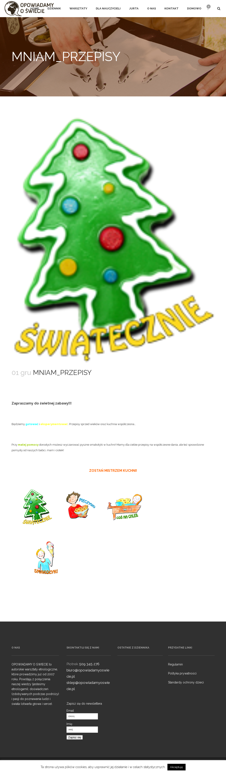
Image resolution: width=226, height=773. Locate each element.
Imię (69, 724)
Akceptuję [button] (176, 767)
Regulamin (175, 664)
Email (70, 710)
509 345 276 (89, 664)
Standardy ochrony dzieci (186, 682)
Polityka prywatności (182, 673)
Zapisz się (74, 737)
